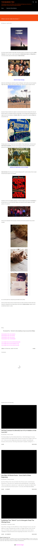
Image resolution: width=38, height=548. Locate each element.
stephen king (7, 348)
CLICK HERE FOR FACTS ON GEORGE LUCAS (10, 343)
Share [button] (34, 348)
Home (2, 8)
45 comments (8, 534)
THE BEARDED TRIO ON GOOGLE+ (8, 337)
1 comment (7, 489)
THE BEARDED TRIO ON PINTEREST (8, 338)
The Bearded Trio (7, 2)
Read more (34, 444)
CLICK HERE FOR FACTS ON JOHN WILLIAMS (10, 345)
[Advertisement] (19, 390)
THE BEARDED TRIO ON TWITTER (8, 335)
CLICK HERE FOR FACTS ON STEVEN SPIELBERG (10, 342)
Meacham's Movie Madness (12, 8)
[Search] (33, 2)
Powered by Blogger (19, 544)
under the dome (14, 348)
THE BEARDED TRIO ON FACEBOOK (8, 334)
